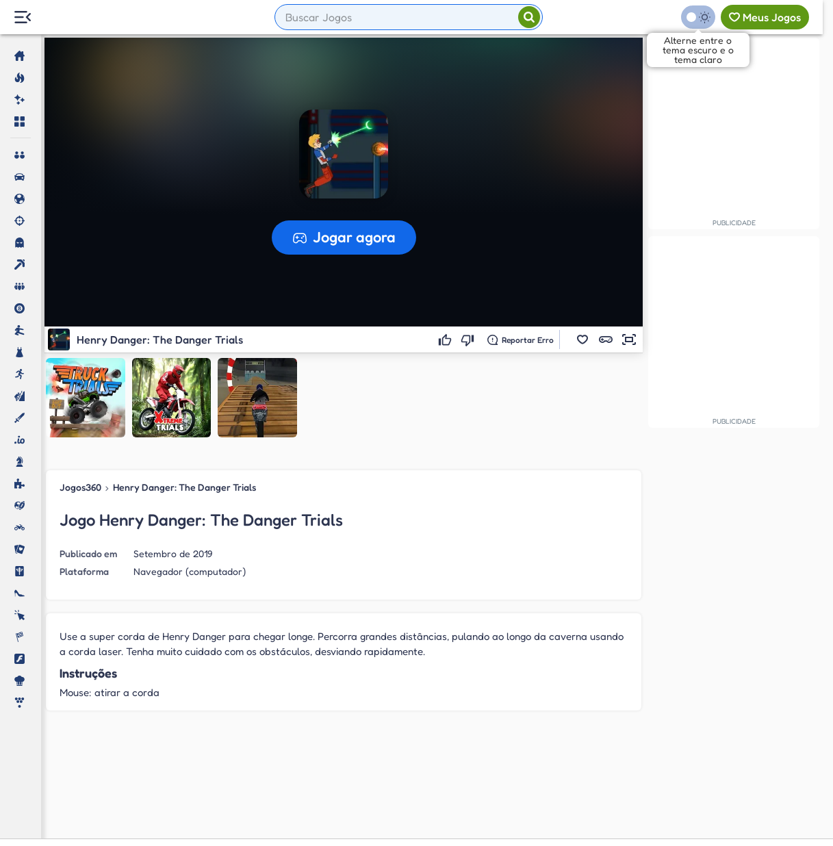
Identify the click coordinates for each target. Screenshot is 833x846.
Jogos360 (80, 487)
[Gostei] (447, 339)
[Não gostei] (470, 339)
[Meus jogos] (765, 17)
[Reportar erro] (520, 339)
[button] (582, 339)
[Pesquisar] (529, 17)
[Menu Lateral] (22, 17)
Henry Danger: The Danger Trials (184, 487)
